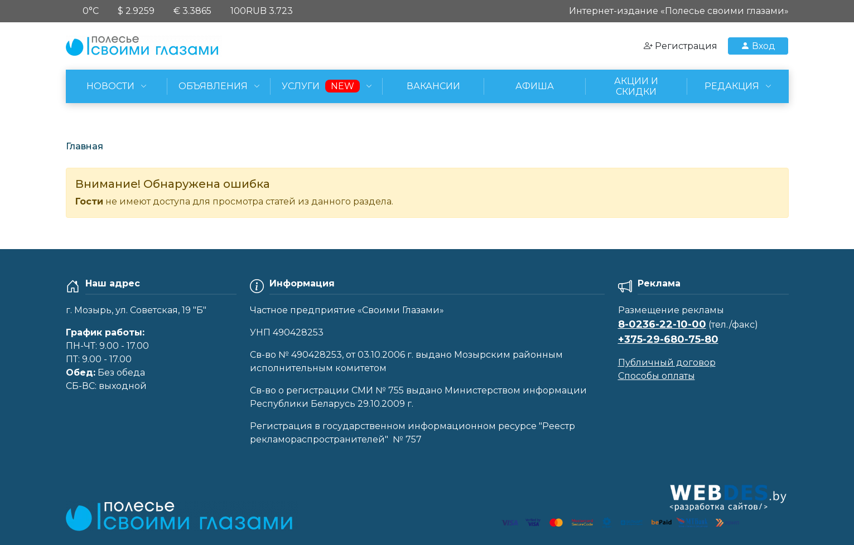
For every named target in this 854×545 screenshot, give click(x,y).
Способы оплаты (656, 376)
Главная (84, 146)
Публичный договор (667, 362)
